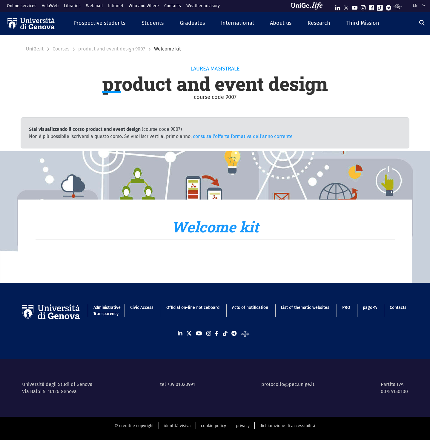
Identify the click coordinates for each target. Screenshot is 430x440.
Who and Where (144, 5)
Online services (21, 5)
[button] (99, 23)
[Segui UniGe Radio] (398, 6)
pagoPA (370, 307)
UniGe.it (35, 49)
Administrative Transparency (105, 310)
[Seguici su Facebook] (371, 6)
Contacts (172, 5)
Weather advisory (203, 5)
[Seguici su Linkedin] (337, 6)
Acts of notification (250, 307)
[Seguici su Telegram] (388, 6)
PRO (346, 307)
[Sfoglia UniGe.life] (309, 6)
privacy (243, 425)
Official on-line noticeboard (192, 307)
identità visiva (177, 425)
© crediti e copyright (134, 425)
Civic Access (141, 307)
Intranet (115, 5)
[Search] (422, 22)
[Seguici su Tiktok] (380, 6)
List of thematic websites (305, 307)
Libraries (72, 5)
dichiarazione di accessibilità (287, 425)
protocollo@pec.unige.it (287, 384)
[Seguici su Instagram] (363, 6)
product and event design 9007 (111, 49)
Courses (61, 49)
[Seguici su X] (346, 6)
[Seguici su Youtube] (354, 6)
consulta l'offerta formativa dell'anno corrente (243, 136)
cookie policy (213, 425)
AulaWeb (50, 5)
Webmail (94, 5)
